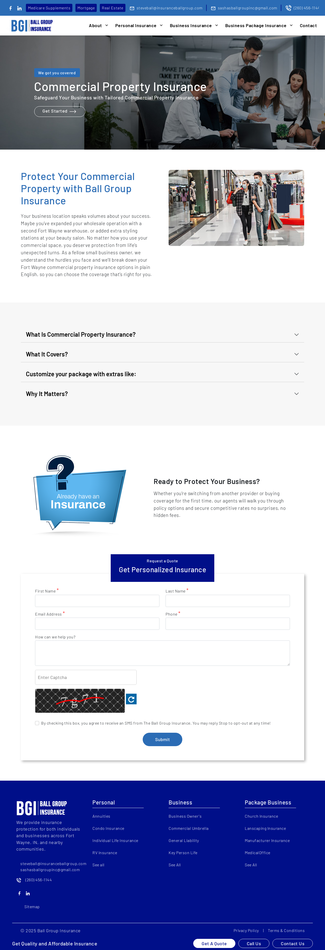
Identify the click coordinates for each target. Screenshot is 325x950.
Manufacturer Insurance (267, 840)
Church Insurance (261, 816)
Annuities (101, 816)
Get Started (59, 111)
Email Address (50, 614)
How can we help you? (55, 636)
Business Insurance (191, 25)
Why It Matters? (47, 393)
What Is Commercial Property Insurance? (81, 334)
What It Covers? (47, 354)
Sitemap (32, 906)
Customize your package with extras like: (81, 374)
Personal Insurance (136, 25)
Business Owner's (185, 816)
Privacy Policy (246, 930)
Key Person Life (183, 852)
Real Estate (112, 7)
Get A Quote (214, 943)
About (95, 25)
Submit (162, 739)
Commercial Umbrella (189, 828)
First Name (47, 591)
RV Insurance (104, 852)
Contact (308, 25)
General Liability (184, 840)
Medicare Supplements (49, 7)
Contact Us (292, 943)
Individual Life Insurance (115, 840)
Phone (173, 614)
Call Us (254, 943)
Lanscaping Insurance (265, 828)
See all (98, 864)
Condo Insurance (108, 828)
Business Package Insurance (256, 25)
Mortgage (86, 7)
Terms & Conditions (286, 930)
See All (175, 864)
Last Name (177, 591)
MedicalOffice (257, 852)
